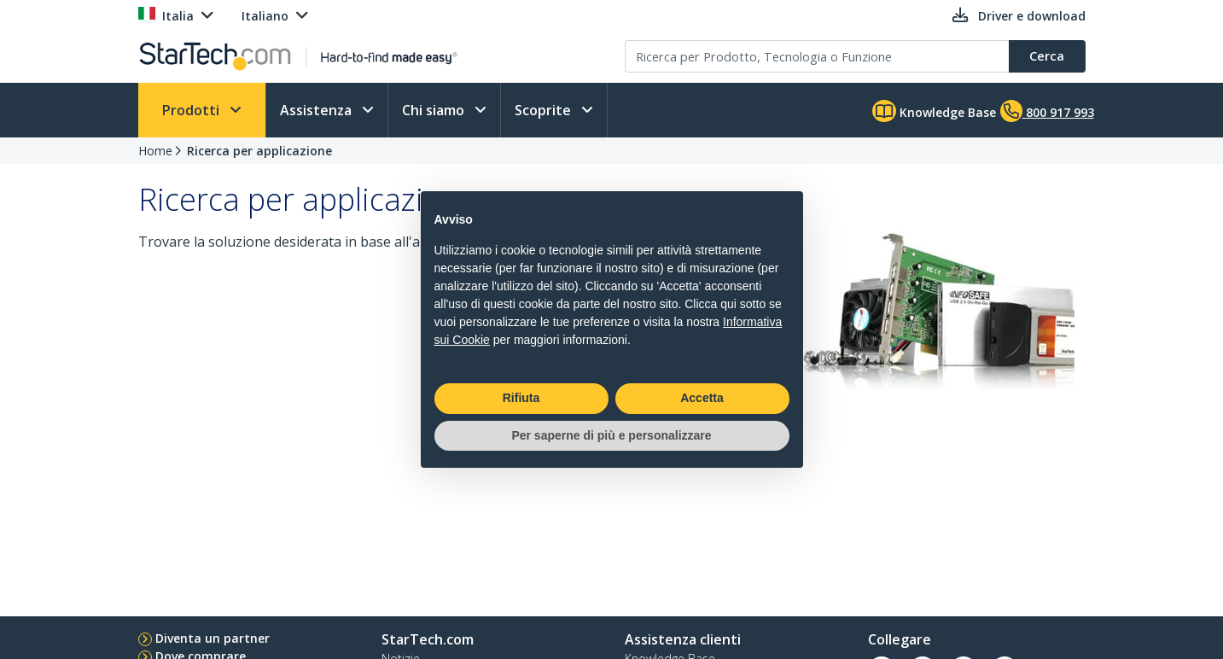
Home (155, 151)
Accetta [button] (702, 398)
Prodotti (192, 110)
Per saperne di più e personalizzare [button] (611, 435)
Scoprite (544, 110)
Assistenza (317, 110)
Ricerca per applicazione (259, 151)
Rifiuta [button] (521, 398)
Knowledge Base (934, 111)
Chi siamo (435, 110)
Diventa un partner (212, 638)
